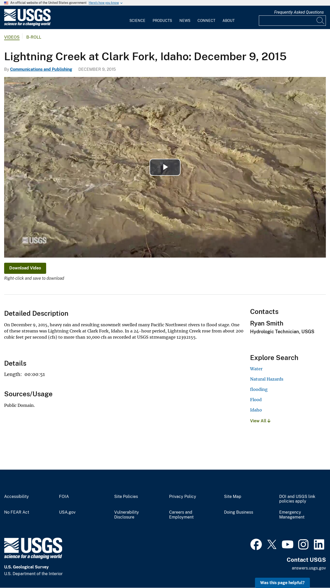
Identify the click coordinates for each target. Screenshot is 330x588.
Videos (12, 37)
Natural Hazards (266, 379)
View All (260, 420)
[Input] (292, 20)
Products (162, 21)
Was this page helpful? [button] (282, 582)
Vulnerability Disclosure (126, 515)
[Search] (321, 20)
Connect (206, 21)
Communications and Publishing (41, 69)
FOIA (64, 496)
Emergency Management (291, 515)
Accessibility (16, 496)
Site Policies (126, 496)
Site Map (232, 496)
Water (256, 368)
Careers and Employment (181, 515)
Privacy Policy (182, 496)
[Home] (27, 24)
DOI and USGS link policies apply (297, 499)
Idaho (256, 410)
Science (137, 21)
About (228, 21)
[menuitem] (137, 17)
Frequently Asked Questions (299, 12)
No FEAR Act (16, 512)
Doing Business (238, 512)
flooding (259, 389)
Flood (256, 399)
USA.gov (67, 512)
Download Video (25, 268)
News (184, 21)
